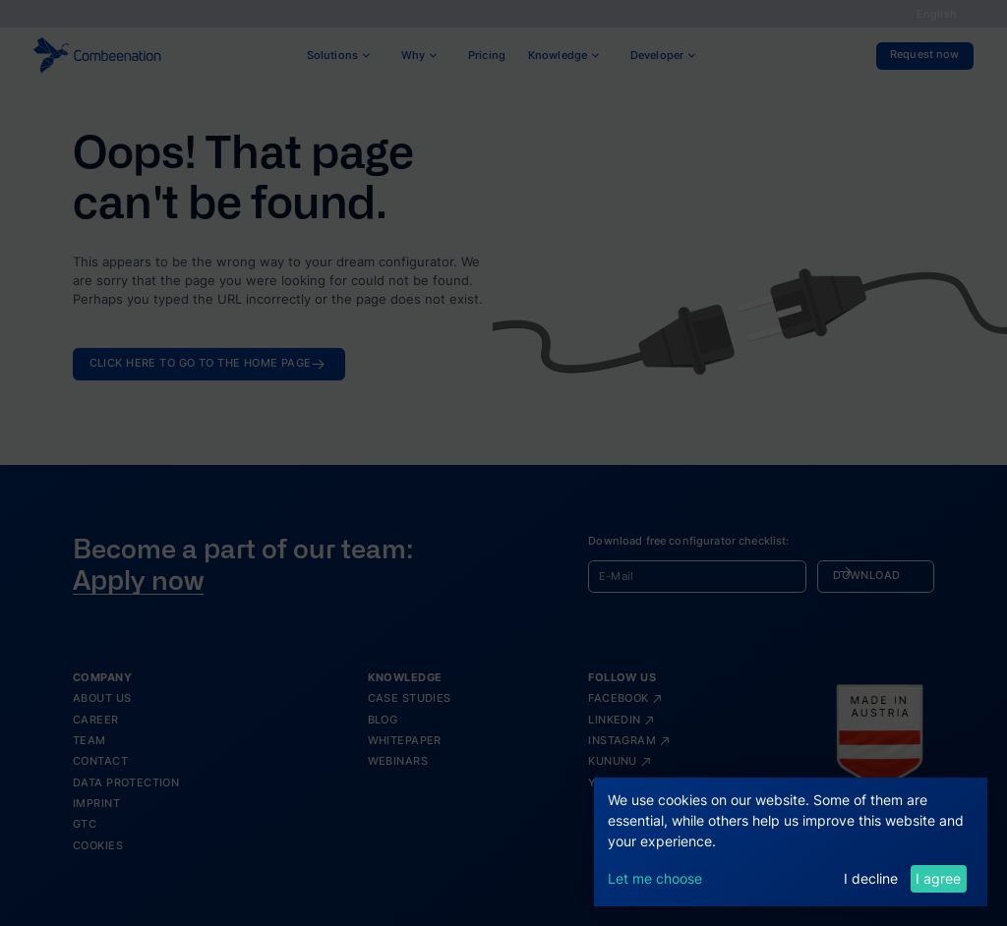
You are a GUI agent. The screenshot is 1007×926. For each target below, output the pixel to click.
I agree (938, 878)
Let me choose (655, 878)
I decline (871, 878)
